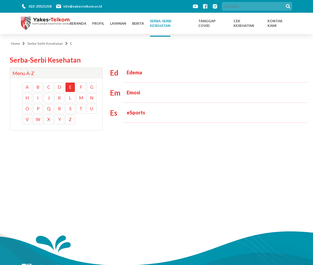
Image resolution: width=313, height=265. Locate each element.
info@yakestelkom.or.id (82, 6)
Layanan (118, 23)
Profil (98, 23)
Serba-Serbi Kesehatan (160, 23)
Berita (138, 23)
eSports (136, 112)
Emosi (133, 92)
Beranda (78, 23)
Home (15, 43)
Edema (134, 72)
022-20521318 (40, 6)
